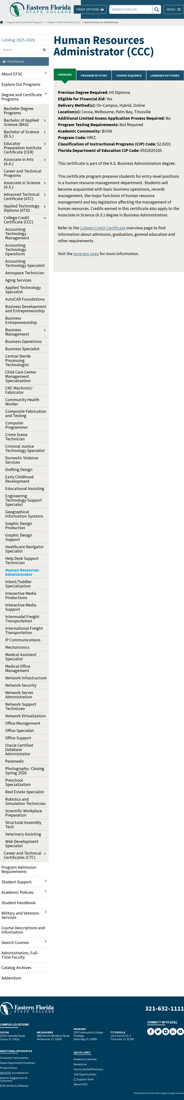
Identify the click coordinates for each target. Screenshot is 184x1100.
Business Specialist (22, 348)
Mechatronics (17, 647)
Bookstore (80, 1064)
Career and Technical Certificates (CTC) (22, 855)
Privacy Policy (8, 1068)
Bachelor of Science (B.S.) (21, 134)
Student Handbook (18, 902)
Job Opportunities (85, 1074)
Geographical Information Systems (24, 514)
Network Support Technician (20, 706)
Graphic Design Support (18, 537)
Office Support (18, 738)
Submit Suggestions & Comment (13, 1079)
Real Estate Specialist (24, 792)
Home (2, 22)
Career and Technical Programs (22, 173)
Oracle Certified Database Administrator (19, 749)
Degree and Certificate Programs (25, 22)
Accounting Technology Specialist (25, 263)
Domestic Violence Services (21, 460)
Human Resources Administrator (22, 572)
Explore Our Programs (20, 84)
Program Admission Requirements (18, 869)
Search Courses (15, 942)
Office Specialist (19, 730)
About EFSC (11, 74)
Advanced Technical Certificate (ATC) (21, 196)
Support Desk (83, 1079)
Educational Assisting (24, 488)
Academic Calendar (85, 1059)
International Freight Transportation (24, 630)
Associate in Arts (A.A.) (19, 161)
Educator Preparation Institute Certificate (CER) (23, 148)
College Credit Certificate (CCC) (63, 22)
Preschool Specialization (18, 782)
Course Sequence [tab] (129, 75)
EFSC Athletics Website (14, 1085)
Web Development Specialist (21, 843)
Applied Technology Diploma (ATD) (21, 208)
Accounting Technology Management (17, 233)
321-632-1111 (164, 1008)
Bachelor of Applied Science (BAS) (21, 122)
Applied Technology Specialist (23, 290)
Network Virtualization (25, 716)
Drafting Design (19, 469)
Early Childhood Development (19, 479)
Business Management (17, 332)
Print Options (13, 61)
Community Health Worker (22, 402)
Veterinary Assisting (23, 834)
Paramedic (14, 761)
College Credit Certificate (102, 228)
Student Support (16, 882)
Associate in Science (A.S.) (22, 185)
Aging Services (18, 280)
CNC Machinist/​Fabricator (18, 390)
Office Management (22, 723)
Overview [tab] (65, 74)
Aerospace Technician (24, 273)
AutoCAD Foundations (25, 299)
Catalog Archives (16, 967)
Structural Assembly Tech (23, 824)
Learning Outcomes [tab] (165, 75)
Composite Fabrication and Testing (25, 413)
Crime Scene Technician (16, 437)
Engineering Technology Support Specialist (23, 500)
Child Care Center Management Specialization (20, 376)
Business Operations (23, 341)
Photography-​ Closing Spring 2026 (24, 771)
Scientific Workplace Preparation (23, 813)
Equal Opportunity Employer (17, 1063)
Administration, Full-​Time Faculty (19, 955)
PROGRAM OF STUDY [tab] (94, 75)
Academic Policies (17, 892)
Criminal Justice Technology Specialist (25, 448)
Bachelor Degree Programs (18, 111)
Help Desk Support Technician (22, 560)
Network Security (20, 685)
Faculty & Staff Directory (88, 1069)
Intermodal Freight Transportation (22, 619)
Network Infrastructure (26, 678)
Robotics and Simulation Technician (25, 801)
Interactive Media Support (20, 607)
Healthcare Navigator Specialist (24, 549)
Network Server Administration (19, 695)
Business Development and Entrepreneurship (25, 309)
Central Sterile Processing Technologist (18, 360)
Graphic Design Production (18, 525)
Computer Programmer (16, 425)
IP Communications (22, 640)
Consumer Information (14, 1058)
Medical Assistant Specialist (20, 657)
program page (86, 253)
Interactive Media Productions (20, 595)
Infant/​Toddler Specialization (18, 584)
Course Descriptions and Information (23, 930)
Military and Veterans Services (20, 915)
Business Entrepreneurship (21, 320)
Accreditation (14, 1073)
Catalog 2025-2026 (18, 40)
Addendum (11, 978)
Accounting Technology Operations (15, 249)
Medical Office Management (17, 668)
